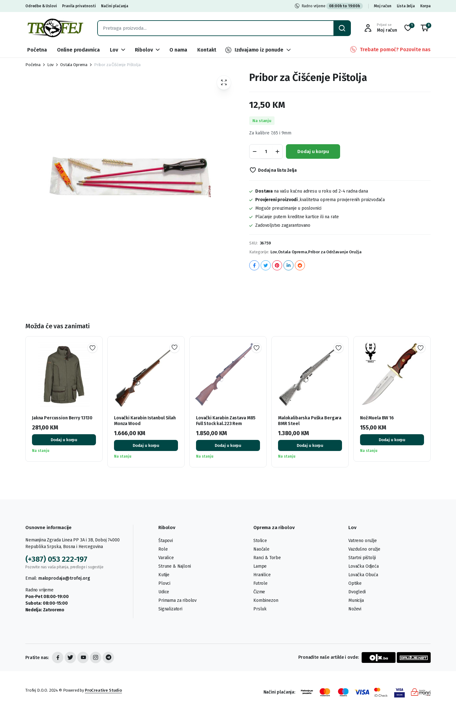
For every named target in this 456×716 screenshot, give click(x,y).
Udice (163, 592)
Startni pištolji (362, 557)
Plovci (164, 583)
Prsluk (260, 609)
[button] (425, 28)
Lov (114, 50)
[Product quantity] (266, 151)
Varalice (166, 557)
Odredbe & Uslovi (41, 6)
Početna (37, 50)
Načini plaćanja (114, 6)
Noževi (354, 609)
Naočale (261, 549)
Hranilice (262, 574)
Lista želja (406, 6)
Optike (355, 583)
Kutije (163, 574)
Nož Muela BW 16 (377, 418)
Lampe (260, 566)
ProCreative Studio (103, 690)
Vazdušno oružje (364, 549)
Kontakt (206, 50)
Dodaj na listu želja (277, 170)
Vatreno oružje (362, 540)
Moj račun (382, 6)
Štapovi (165, 540)
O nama (178, 50)
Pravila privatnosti (79, 6)
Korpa (425, 6)
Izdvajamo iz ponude (254, 50)
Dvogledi (357, 592)
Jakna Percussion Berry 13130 (62, 418)
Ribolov (144, 50)
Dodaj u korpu (313, 151)
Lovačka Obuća (363, 574)
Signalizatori (170, 609)
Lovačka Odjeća (363, 566)
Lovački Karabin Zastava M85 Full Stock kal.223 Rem (226, 420)
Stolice (260, 540)
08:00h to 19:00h (344, 6)
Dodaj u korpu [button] (64, 439)
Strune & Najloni (174, 566)
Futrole (260, 583)
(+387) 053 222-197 (56, 559)
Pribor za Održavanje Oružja (335, 252)
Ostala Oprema (73, 65)
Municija (356, 600)
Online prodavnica (78, 50)
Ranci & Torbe (267, 557)
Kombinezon (265, 600)
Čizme (259, 592)
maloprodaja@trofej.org (64, 578)
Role (163, 549)
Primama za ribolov (177, 600)
